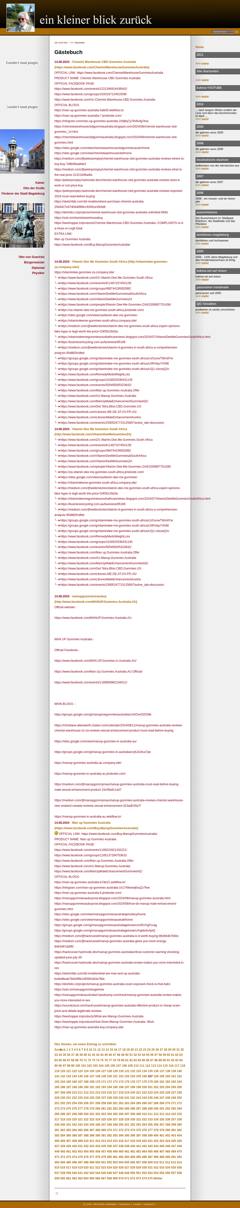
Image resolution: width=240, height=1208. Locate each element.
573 (138, 1178)
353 (138, 1124)
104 (100, 1065)
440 (132, 1146)
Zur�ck (60, 1049)
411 (91, 1141)
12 (98, 1049)
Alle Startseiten (207, 71)
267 (150, 1103)
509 (150, 1162)
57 (156, 1055)
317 (56, 1119)
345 (91, 1124)
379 (161, 1130)
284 (121, 1108)
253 (68, 1103)
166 (74, 1081)
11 (94, 1049)
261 (115, 1103)
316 (179, 1114)
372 (121, 1130)
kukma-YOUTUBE (209, 88)
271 (173, 1103)
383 (56, 1135)
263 (126, 1103)
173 (115, 1081)
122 (74, 1071)
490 (167, 1157)
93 (176, 1060)
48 (118, 1055)
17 (119, 1049)
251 (56, 1103)
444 (156, 1146)
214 (97, 1092)
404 (179, 1135)
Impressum (124, 1204)
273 (56, 1108)
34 (60, 1055)
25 (153, 1049)
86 (147, 1060)
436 (109, 1146)
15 (111, 1049)
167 (80, 1081)
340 (62, 1124)
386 (74, 1135)
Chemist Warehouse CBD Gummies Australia (104, 62)
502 (109, 1162)
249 (173, 1097)
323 (91, 1119)
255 (80, 1103)
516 (62, 1167)
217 (115, 1092)
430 (74, 1146)
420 (144, 1141)
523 (103, 1167)
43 (97, 1055)
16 (115, 1049)
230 (62, 1097)
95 (56, 1065)
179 (150, 1081)
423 (161, 1141)
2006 (200, 193)
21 (136, 1049)
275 (68, 1108)
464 (144, 1151)
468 (167, 1151)
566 (97, 1178)
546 (109, 1173)
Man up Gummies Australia (91, 822)
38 (76, 1055)
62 (176, 1055)
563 (80, 1178)
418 (132, 1141)
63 (181, 1055)
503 (115, 1162)
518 (74, 1167)
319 (68, 1119)
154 (132, 1076)
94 (181, 1060)
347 (103, 1124)
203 (161, 1087)
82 (131, 1060)
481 (115, 1157)
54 (143, 1055)
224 (156, 1092)
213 (91, 1092)
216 (109, 1092)
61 (172, 1055)
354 (144, 1124)
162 (179, 1076)
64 (56, 1060)
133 (138, 1071)
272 (179, 1103)
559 (56, 1178)
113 (153, 1065)
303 (103, 1114)
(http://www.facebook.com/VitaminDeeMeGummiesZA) (92, 434)
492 (179, 1157)
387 (80, 1135)
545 (103, 1173)
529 (138, 1167)
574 (144, 1178)
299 (80, 1114)
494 (62, 1162)
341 (68, 1124)
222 (144, 1092)
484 (132, 1157)
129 (115, 1071)
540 (74, 1173)
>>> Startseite (77, 42)
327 (115, 1119)
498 (86, 1162)
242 (132, 1097)
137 (161, 1071)
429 (68, 1146)
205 (173, 1087)
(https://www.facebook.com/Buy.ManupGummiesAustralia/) (96, 828)
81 (126, 1060)
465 (150, 1151)
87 (151, 1060)
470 (179, 1151)
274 (62, 1108)
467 (161, 1151)
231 (68, 1097)
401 (161, 1135)
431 (80, 1146)
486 (144, 1157)
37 (72, 1055)
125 (91, 1071)
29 (169, 1049)
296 (62, 1114)
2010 (200, 104)
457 (103, 1151)
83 (135, 1060)
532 (156, 1167)
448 (179, 1146)
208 (62, 1092)
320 (74, 1119)
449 (56, 1151)
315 (173, 1114)
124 (86, 1071)
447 (173, 1146)
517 (68, 1167)
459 (115, 1151)
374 (132, 1130)
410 (86, 1141)
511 (161, 1162)
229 (56, 1097)
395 (126, 1135)
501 (103, 1162)
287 (138, 1108)
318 (62, 1119)
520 (86, 1167)
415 (115, 1141)
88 (156, 1060)
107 (118, 1065)
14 (107, 1049)
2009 (200, 126)
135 (150, 1071)
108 (124, 1065)
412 (97, 1141)
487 (150, 1157)
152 (121, 1076)
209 (68, 1092)
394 (121, 1135)
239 (115, 1097)
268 (156, 1103)
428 (62, 1146)
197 (126, 1087)
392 (109, 1135)
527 (126, 1167)
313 (161, 1114)
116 (170, 1065)
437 (115, 1146)
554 (156, 1173)
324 (97, 1119)
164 (62, 1081)
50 (126, 1055)
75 (101, 1060)
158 (156, 1076)
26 (157, 1049)
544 (97, 1173)
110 (136, 1065)
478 (97, 1157)
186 (62, 1087)
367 (91, 1130)
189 (80, 1087)
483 (126, 1157)
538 (62, 1173)
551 (138, 1173)
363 (68, 1130)
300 (86, 1114)
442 (144, 1146)
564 (86, 1178)
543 (91, 1173)
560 (62, 1178)
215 (103, 1092)
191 (91, 1087)
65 (60, 1060)
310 (144, 1114)
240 (121, 1097)
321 (80, 1119)
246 (156, 1097)
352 (132, 1124)
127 (103, 1071)
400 (156, 1135)
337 (173, 1119)
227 (173, 1092)
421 (150, 1141)
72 (89, 1060)
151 (115, 1076)
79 (118, 1060)
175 (126, 1081)
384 (62, 1135)
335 (161, 1119)
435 (103, 1146)
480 (109, 1157)
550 (132, 1173)
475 (80, 1157)
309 (138, 1114)
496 (74, 1162)
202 (156, 1087)
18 (123, 1049)
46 (110, 1055)
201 (150, 1087)
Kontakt (137, 1204)
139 (173, 1071)
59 (164, 1055)
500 (97, 1162)
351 (126, 1124)
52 (135, 1055)
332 (144, 1119)
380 (167, 1130)
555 (161, 1173)
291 (161, 1108)
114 (159, 1065)
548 (121, 1173)
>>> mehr (202, 63)
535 (173, 1167)
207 (56, 1092)
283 (115, 1108)
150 (109, 1076)
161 (173, 1076)
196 (121, 1087)
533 (161, 1167)
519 (80, 1167)
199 (138, 1087)
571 (126, 1178)
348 (109, 1124)
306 (121, 1114)
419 (138, 1141)
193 (103, 1087)
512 (167, 1162)
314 (167, 1114)
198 (132, 1087)
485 (138, 1157)
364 (74, 1130)
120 (62, 1071)
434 (97, 1146)
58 (160, 1055)
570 (121, 1178)
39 (81, 1055)
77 (110, 1060)
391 (103, 1135)
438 (121, 1146)
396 (132, 1135)
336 (167, 1119)
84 (139, 1060)
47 (114, 1055)
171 (103, 1081)
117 (176, 1065)
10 (90, 1049)
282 (109, 1108)
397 (138, 1135)
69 (76, 1060)
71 (85, 1060)
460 (121, 1151)
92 (172, 1060)
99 (72, 1065)
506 (132, 1162)
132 (132, 1071)
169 (91, 1081)
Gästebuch (149, 1204)
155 (138, 1076)
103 (95, 1065)
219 (126, 1092)
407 (68, 1141)
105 (106, 1065)
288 (144, 1108)
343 (80, 1124)
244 (144, 1097)
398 (144, 1135)
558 (179, 1173)
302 (97, 1114)
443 (150, 1146)
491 (173, 1157)
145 (80, 1076)
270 (167, 1103)
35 (64, 1055)
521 (91, 1167)
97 (64, 1065)
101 (83, 1065)
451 (68, 1151)
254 (74, 1103)
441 (138, 1146)
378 (156, 1130)
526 (121, 1167)
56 (151, 1055)
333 (150, 1119)
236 (97, 1097)
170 (97, 1081)
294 (179, 1108)
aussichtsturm (207, 212)
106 (112, 1065)
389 (91, 1135)
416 (121, 1141)
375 (138, 1130)
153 (126, 1076)
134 (144, 1071)
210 (74, 1092)
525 (115, 1167)
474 (74, 1157)
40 (85, 1055)
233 (80, 1097)
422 (156, 1141)
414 (109, 1141)
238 (109, 1097)
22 (140, 1049)
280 (97, 1108)
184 (179, 1081)
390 (97, 1135)
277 (80, 1108)
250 (179, 1097)
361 (56, 1130)
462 (132, 1151)
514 (179, 1162)
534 (167, 1167)
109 (130, 1065)
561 (68, 1178)
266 (144, 1103)
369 (103, 1130)
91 (168, 1060)
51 (131, 1055)
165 (68, 1081)
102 (89, 1065)
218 (121, 1092)
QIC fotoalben (206, 304)
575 (150, 1178)
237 (103, 1097)
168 (86, 1081)
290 (156, 1108)
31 (178, 1049)
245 (150, 1097)
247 (161, 1097)
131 (126, 1071)
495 (68, 1162)
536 (179, 1167)
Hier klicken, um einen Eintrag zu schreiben (85, 1044)
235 (91, 1097)
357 (161, 1124)
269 (161, 1103)
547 (115, 1173)
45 (106, 1055)
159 (161, 1076)
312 (156, 1114)
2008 (200, 143)
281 (103, 1108)
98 (68, 1065)
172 (109, 1081)
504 (121, 1162)
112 (147, 1065)
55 (147, 1055)
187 (68, 1087)
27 (161, 1049)
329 (126, 1119)
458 (109, 1151)
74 (97, 1060)
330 (132, 1119)
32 (182, 1049)
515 (56, 1167)
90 (164, 1060)
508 (144, 1162)
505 (126, 1162)
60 (168, 1055)
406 (62, 1141)
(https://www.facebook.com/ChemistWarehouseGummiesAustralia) (101, 67)
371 (115, 1130)
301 (91, 1114)
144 (74, 1076)
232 (74, 1097)
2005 (200, 251)
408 (74, 1141)
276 (74, 1108)
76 (106, 1060)
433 (91, 1146)
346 (97, 1124)
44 (101, 1055)
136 (156, 1071)
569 (115, 1178)
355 (150, 1124)
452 (74, 1151)
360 (179, 1124)
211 (80, 1092)
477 (91, 1157)
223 (150, 1092)
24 (148, 1049)
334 (156, 1119)
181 (161, 1081)
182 (167, 1081)
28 (165, 1049)
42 (93, 1055)
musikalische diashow (212, 160)
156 (144, 1076)
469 (173, 1151)
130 (121, 1071)
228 (179, 1092)
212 (86, 1092)
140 (179, 1071)
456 (97, 1151)
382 (179, 1130)
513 (173, 1162)
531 (150, 1167)
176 (132, 1081)
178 (144, 1081)
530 (144, 1167)
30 (173, 1049)
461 (126, 1151)
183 (173, 1081)
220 (132, 1092)
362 (62, 1130)
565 (91, 1178)
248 (167, 1097)
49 (122, 1055)
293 (173, 1108)
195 (115, 1087)
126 (97, 1071)
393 (115, 1135)
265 (138, 1103)
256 (86, 1103)
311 (150, 1114)
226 (167, 1092)
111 (141, 1065)
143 (68, 1076)
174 (121, 1081)
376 (144, 1130)
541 (80, 1173)
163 (56, 1081)
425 (173, 1141)
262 (121, 1103)
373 (126, 1130)
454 (86, 1151)
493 (56, 1162)
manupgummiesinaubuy (89, 596)
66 (64, 1060)
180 (156, 1081)
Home (199, 47)
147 (91, 1076)
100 (77, 1065)
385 (68, 1135)
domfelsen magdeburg (213, 235)
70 (81, 1060)
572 (132, 1178)
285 (126, 1108)
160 (167, 1076)
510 (156, 1162)
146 (86, 1076)
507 (138, 1162)
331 (138, 1119)
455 (91, 1151)
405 (56, 1141)
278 (86, 1108)
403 (173, 1135)
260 (109, 1103)
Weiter (158, 1178)
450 (62, 1151)
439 (126, 1146)
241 (126, 1097)
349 (115, 1124)
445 (161, 1146)
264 (132, 1103)
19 (128, 1049)
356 (156, 1124)
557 (173, 1173)
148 (97, 1076)
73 (93, 1060)
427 (56, 1146)
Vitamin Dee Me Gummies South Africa (99, 261)
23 (144, 1049)
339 (56, 1124)
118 (182, 1065)
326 (109, 1119)
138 (167, 1071)
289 (150, 1108)
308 (132, 1114)
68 (72, 1060)
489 (161, 1157)
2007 (200, 176)
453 (80, 1151)
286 (132, 1108)
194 (109, 1087)
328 (121, 1119)
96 (60, 1065)
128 (109, 1071)
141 (56, 1076)
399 (150, 1135)
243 (138, 1097)
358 (167, 1124)
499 (91, 1162)
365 (80, 1130)
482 (121, 1157)
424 (167, 1141)
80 (122, 1060)
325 (103, 1119)
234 (86, 1097)
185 (56, 1087)
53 (139, 1055)
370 (109, 1130)
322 (86, 1119)
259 (103, 1103)
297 (68, 1114)
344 (86, 1124)
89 (160, 1060)
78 (114, 1060)
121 (68, 1071)
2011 (200, 54)
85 (143, 1060)
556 (167, 1173)
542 (86, 1173)
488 (156, 1157)
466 (156, 1151)
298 (74, 1114)
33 (56, 1055)
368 (97, 1130)
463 (138, 1151)
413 (103, 1141)
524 (109, 1167)
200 (144, 1087)
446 (167, 1146)
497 (80, 1162)
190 (86, 1087)
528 (132, 1167)
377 (150, 1130)
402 (167, 1135)
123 (80, 1071)
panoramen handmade (213, 287)
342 (74, 1124)
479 (103, 1157)
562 (74, 1178)
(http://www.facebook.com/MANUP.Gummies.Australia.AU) (95, 602)
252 (62, 1103)
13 (103, 1049)
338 (179, 1119)
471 (56, 1157)
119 (56, 1071)
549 (126, 1173)
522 (97, 1167)
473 (68, 1157)
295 (56, 1114)
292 (167, 1108)
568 (109, 1178)
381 (173, 1130)
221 (138, 1092)
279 (91, 1108)
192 (97, 1087)
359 (173, 1124)
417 (126, 1141)
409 (80, 1141)
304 (109, 1114)
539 (68, 1173)
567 (103, 1178)
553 (150, 1173)
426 (179, 1141)
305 (115, 1114)
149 (103, 1076)
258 (97, 1103)
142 (62, 1076)
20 (132, 1049)
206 (179, 1087)
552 (144, 1173)
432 (86, 1146)
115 (165, 1065)
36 (68, 1055)
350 (121, 1124)
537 (56, 1173)
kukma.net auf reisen (211, 271)
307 (126, 1114)
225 (161, 1092)
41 (89, 1055)
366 (86, 1130)
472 (62, 1157)
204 (167, 1087)
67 (68, 1060)
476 (86, 1157)
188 (74, 1087)
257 (91, 1103)
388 (86, 1135)
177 (138, 1081)
